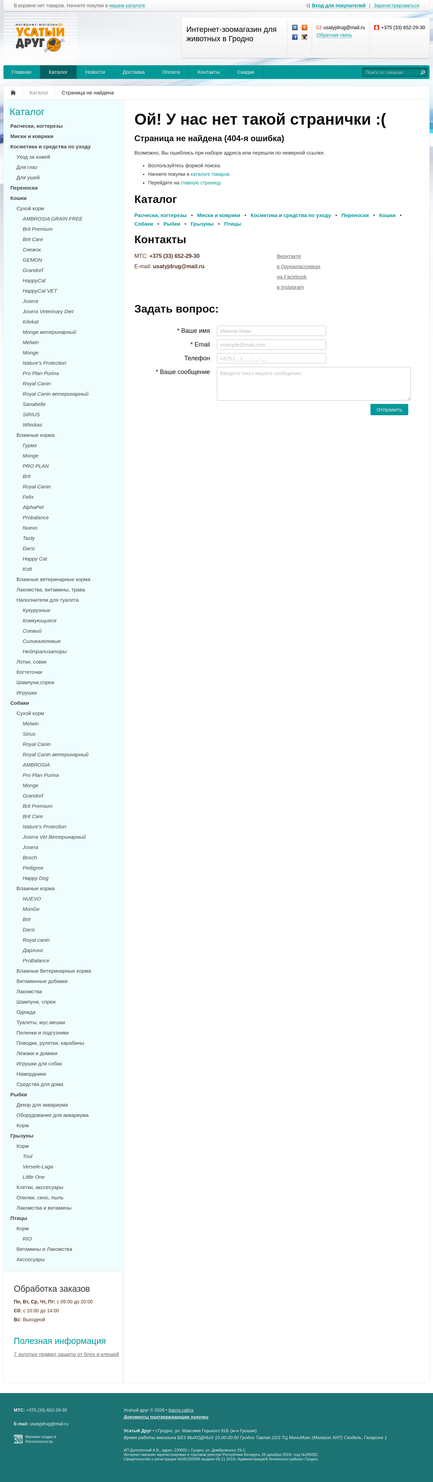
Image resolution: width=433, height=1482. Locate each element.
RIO (27, 1239)
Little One (34, 1177)
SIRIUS (31, 414)
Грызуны (21, 1136)
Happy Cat (35, 559)
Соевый (32, 631)
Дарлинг (33, 950)
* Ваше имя (193, 330)
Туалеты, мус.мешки (40, 1022)
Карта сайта (180, 1410)
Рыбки (18, 1094)
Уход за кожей (33, 157)
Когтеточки (29, 672)
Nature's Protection (44, 363)
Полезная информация (60, 1341)
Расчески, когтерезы (36, 126)
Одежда (25, 1012)
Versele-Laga (38, 1166)
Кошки (18, 198)
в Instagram (290, 287)
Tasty (29, 538)
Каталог (58, 72)
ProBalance (36, 960)
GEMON (32, 260)
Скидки (245, 72)
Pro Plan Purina (41, 373)
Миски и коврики (31, 136)
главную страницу (200, 182)
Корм (22, 1125)
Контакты (209, 72)
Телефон (197, 358)
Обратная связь (334, 35)
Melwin (31, 342)
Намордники (31, 1074)
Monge (30, 352)
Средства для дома (39, 1084)
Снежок (32, 249)
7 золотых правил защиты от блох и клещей (66, 1354)
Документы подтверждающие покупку (166, 1416)
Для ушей (28, 177)
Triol (27, 1156)
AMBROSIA (36, 765)
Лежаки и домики (36, 1053)
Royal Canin (37, 383)
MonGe (31, 909)
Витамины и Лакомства (44, 1249)
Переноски (24, 188)
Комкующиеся (39, 620)
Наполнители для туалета (47, 600)
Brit (27, 476)
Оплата (171, 72)
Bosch (30, 857)
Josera (30, 301)
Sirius (29, 734)
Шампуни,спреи (35, 682)
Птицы (18, 1218)
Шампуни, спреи (36, 1002)
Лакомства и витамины (43, 1208)
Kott (27, 569)
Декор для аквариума (42, 1105)
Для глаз (26, 167)
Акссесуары (30, 1259)
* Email (200, 344)
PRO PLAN (36, 466)
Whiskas (32, 425)
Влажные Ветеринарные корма (53, 971)
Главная (21, 72)
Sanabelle (34, 404)
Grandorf (33, 270)
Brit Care (33, 239)
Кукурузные (37, 610)
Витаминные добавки (42, 981)
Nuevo (30, 528)
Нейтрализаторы (45, 651)
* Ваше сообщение (183, 372)
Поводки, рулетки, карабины (50, 1043)
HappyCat (34, 280)
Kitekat (30, 322)
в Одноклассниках (299, 266)
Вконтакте (289, 256)
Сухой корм (30, 208)
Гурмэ (30, 445)
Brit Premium (38, 229)
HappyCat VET (40, 291)
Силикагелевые (42, 641)
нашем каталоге (127, 5)
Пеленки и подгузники (42, 1033)
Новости (95, 72)
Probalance (36, 517)
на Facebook (292, 277)
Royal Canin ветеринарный (56, 394)
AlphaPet (33, 507)
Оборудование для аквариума (52, 1115)
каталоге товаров (210, 174)
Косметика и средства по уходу (50, 146)
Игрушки (26, 692)
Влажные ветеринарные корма (53, 579)
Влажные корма (35, 435)
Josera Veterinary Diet (48, 311)
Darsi (29, 548)
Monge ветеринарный (49, 332)
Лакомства (29, 991)
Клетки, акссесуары (39, 1187)
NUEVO (32, 899)
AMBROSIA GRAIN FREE (52, 219)
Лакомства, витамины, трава (50, 589)
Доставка (134, 72)
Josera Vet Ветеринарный (54, 837)
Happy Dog (35, 878)
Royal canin (36, 940)
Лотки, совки (31, 662)
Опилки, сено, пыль (39, 1197)
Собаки (19, 703)
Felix (28, 497)
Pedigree (33, 868)
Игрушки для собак (39, 1063)
